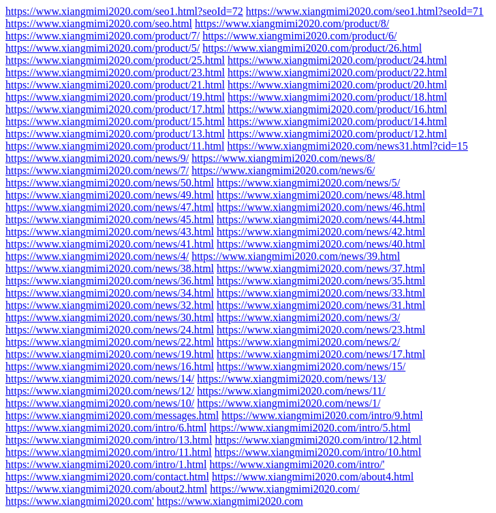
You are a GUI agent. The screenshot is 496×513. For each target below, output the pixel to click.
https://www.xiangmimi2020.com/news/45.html (109, 219)
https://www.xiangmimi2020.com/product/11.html (114, 146)
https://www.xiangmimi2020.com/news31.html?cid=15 (347, 146)
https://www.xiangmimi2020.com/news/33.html (321, 293)
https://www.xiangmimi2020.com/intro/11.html (108, 452)
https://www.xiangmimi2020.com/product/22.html (337, 72)
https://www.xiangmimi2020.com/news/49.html (109, 195)
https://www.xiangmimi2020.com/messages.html (112, 415)
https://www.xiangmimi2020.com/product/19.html (115, 97)
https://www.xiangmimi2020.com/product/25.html (115, 60)
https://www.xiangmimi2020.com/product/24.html (337, 60)
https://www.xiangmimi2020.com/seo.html (98, 23)
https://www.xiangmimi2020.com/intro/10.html (318, 452)
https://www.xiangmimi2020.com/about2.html (106, 489)
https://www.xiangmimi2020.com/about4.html (313, 476)
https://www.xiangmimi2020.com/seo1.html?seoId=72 (124, 11)
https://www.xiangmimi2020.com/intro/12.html (318, 440)
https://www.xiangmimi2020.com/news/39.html (295, 256)
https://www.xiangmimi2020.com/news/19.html (109, 354)
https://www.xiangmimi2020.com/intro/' (296, 464)
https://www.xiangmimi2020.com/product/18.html (337, 97)
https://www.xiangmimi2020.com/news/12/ (99, 391)
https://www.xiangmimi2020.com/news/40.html (321, 244)
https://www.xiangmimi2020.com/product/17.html (115, 109)
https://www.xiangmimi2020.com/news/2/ (308, 342)
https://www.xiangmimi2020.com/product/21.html (115, 84)
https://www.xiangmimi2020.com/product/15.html (115, 121)
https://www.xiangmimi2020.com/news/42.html (321, 231)
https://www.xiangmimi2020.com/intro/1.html (105, 464)
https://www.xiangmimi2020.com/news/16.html (109, 366)
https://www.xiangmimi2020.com (230, 501)
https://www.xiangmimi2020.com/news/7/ (97, 170)
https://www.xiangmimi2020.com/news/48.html (321, 195)
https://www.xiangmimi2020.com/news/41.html (109, 244)
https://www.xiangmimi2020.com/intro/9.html (321, 415)
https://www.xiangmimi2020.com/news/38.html (109, 268)
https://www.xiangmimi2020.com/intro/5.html (309, 427)
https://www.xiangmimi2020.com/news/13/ (291, 378)
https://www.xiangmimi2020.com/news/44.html (321, 219)
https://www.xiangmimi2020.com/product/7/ (102, 36)
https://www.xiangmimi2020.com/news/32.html (109, 305)
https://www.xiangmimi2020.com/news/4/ (97, 256)
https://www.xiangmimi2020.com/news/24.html (109, 329)
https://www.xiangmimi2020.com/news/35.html (321, 280)
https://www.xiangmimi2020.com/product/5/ (102, 48)
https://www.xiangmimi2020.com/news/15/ (311, 366)
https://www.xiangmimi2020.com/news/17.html (321, 354)
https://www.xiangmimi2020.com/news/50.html (109, 182)
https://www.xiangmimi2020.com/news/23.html (321, 329)
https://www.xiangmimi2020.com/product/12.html (337, 133)
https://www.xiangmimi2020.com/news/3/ (308, 317)
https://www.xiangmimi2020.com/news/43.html (109, 231)
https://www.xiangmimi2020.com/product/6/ (299, 36)
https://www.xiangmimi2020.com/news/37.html (321, 268)
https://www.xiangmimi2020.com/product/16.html (337, 109)
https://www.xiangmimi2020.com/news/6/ (283, 170)
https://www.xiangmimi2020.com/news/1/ (288, 403)
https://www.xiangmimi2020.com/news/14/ (99, 378)
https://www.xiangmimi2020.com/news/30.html (109, 317)
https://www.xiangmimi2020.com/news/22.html (109, 342)
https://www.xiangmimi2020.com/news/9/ (97, 158)
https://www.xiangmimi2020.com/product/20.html (337, 84)
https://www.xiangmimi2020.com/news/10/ (99, 403)
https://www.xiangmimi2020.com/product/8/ (292, 23)
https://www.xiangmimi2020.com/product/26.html (312, 48)
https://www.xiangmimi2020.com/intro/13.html (108, 440)
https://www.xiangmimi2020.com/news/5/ (308, 182)
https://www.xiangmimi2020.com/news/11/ (291, 391)
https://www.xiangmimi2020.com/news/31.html (321, 305)
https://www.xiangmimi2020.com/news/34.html (109, 293)
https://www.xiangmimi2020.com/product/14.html (337, 121)
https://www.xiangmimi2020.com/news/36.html (109, 280)
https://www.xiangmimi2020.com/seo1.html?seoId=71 (365, 11)
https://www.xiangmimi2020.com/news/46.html (321, 207)
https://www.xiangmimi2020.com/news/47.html (109, 207)
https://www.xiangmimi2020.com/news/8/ (283, 158)
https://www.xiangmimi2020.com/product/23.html (115, 72)
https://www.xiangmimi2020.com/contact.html (107, 476)
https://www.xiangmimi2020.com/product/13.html (115, 133)
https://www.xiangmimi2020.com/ (284, 489)
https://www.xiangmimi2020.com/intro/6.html (105, 427)
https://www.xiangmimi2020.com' (79, 501)
